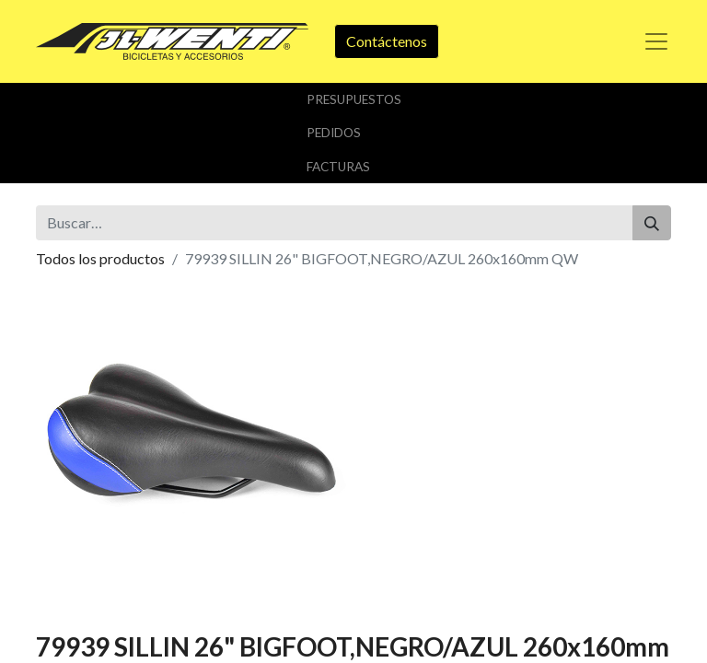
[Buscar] (651, 222)
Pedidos (334, 132)
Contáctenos (386, 41)
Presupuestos (354, 99)
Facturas (338, 166)
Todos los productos (100, 258)
